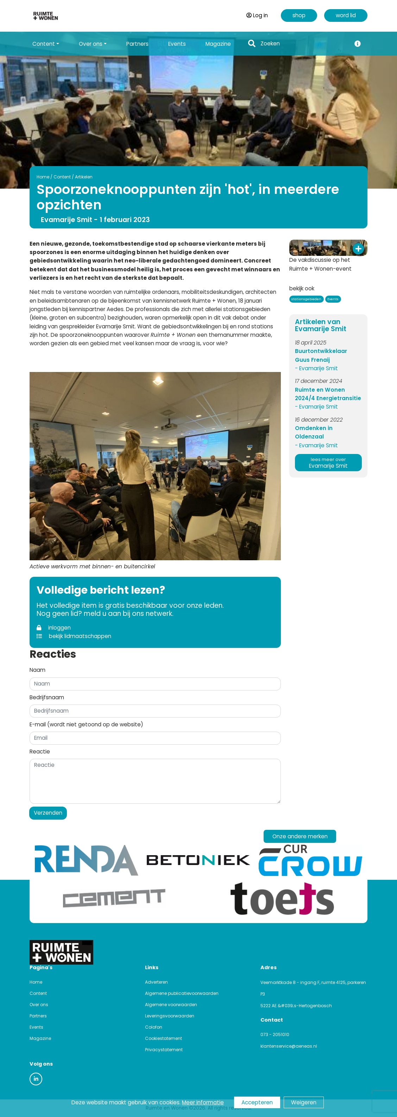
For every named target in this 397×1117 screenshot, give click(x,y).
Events (177, 44)
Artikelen (84, 177)
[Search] (304, 43)
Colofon (153, 1027)
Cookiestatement (163, 1038)
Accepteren (257, 1102)
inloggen (54, 627)
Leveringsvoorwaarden (169, 1016)
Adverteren (156, 982)
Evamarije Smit (328, 462)
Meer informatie (203, 1102)
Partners (137, 44)
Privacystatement (164, 1050)
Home (43, 177)
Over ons (39, 1005)
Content (62, 177)
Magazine (218, 44)
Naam (37, 670)
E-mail (86, 724)
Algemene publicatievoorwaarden (182, 993)
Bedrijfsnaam (47, 697)
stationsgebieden (306, 299)
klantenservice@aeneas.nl (288, 1046)
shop (298, 15)
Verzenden (48, 812)
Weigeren (303, 1102)
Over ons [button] (90, 44)
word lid (346, 15)
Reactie (40, 751)
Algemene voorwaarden (171, 1005)
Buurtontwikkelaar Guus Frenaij (321, 355)
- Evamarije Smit (316, 368)
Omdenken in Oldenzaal (314, 432)
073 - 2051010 (274, 1034)
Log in (257, 15)
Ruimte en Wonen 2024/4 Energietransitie (328, 394)
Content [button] (43, 44)
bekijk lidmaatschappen (74, 636)
